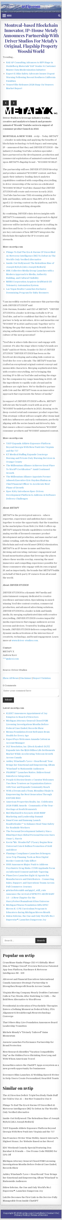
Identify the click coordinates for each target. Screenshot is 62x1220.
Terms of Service (39, 1215)
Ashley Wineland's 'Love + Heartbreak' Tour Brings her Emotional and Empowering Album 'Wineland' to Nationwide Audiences (30, 765)
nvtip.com (31, 6)
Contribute (39, 1213)
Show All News (11, 678)
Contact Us (52, 1213)
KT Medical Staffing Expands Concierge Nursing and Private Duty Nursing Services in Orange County (30, 458)
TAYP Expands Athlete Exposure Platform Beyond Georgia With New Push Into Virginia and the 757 (30, 447)
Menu (9, 15)
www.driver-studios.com (25, 640)
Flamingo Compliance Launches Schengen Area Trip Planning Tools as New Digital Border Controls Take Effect (28, 857)
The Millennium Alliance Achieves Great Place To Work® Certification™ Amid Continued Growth (30, 469)
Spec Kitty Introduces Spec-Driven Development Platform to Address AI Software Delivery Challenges (31, 495)
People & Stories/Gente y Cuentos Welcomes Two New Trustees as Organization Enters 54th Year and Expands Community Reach (30, 783)
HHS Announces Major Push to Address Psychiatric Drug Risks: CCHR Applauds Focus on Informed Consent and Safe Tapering (30, 868)
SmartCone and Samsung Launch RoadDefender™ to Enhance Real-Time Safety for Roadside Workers (30, 824)
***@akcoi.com (11, 659)
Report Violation (42, 678)
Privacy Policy (21, 1215)
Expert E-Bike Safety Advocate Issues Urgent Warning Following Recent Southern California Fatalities (30, 77)
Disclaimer (26, 678)
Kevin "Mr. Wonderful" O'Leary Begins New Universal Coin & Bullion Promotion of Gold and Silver (29, 846)
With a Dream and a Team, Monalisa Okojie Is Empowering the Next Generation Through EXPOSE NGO (29, 794)
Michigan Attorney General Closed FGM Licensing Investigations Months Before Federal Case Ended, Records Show (27, 724)
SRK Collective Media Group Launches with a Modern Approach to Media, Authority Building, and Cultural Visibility (30, 274)
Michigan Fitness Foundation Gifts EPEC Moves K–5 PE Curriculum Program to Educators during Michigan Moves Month (28, 909)
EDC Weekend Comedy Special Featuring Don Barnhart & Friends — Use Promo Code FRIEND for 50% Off (30, 1151)
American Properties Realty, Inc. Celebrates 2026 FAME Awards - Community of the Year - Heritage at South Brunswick (30, 805)
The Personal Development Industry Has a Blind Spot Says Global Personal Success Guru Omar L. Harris (30, 835)
